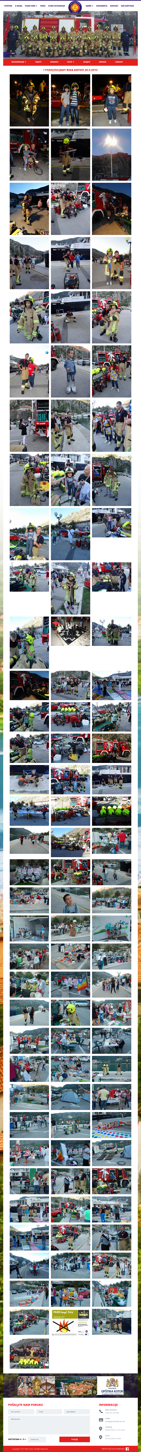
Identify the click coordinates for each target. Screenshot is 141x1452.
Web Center (29, 1449)
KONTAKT (114, 6)
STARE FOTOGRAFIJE (56, 6)
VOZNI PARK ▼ (31, 6)
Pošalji (74, 1439)
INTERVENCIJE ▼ (19, 62)
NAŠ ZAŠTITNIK (127, 6)
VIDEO (42, 6)
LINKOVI (119, 62)
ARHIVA (102, 62)
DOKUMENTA (101, 6)
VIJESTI (38, 62)
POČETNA (8, 6)
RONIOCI (54, 62)
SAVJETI (86, 62)
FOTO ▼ (70, 62)
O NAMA (18, 6)
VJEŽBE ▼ (90, 6)
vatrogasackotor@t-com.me (115, 1421)
